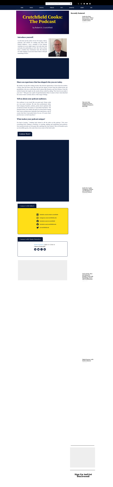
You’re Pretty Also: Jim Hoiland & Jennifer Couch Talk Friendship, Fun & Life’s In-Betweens (87, 276)
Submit (82, 7)
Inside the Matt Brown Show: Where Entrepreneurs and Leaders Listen (88, 18)
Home (22, 7)
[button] (25, 134)
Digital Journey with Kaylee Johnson (87, 360)
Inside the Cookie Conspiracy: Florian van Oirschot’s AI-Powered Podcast (87, 190)
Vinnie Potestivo (39, 245)
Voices (31, 7)
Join (91, 7)
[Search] (70, 3)
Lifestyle (41, 7)
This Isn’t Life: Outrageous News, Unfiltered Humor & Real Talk (87, 104)
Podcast (52, 7)
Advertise (71, 7)
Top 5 (61, 7)
